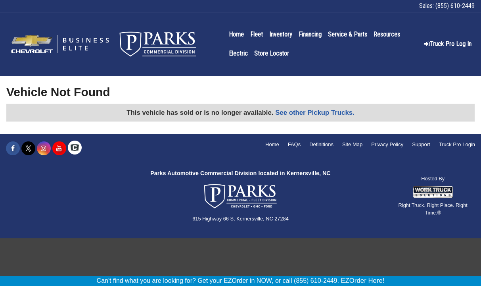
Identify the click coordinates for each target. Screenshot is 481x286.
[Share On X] (28, 148)
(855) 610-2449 (455, 6)
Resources (387, 34)
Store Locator (271, 53)
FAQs (294, 144)
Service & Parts (347, 34)
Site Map (352, 144)
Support (421, 144)
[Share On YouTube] (59, 148)
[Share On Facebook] (13, 148)
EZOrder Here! (362, 280)
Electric (238, 53)
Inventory (280, 34)
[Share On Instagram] (44, 148)
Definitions (321, 144)
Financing (310, 34)
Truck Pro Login (457, 144)
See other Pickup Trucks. (315, 112)
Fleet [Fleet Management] (256, 34)
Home (236, 34)
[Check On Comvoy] (75, 148)
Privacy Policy (387, 144)
